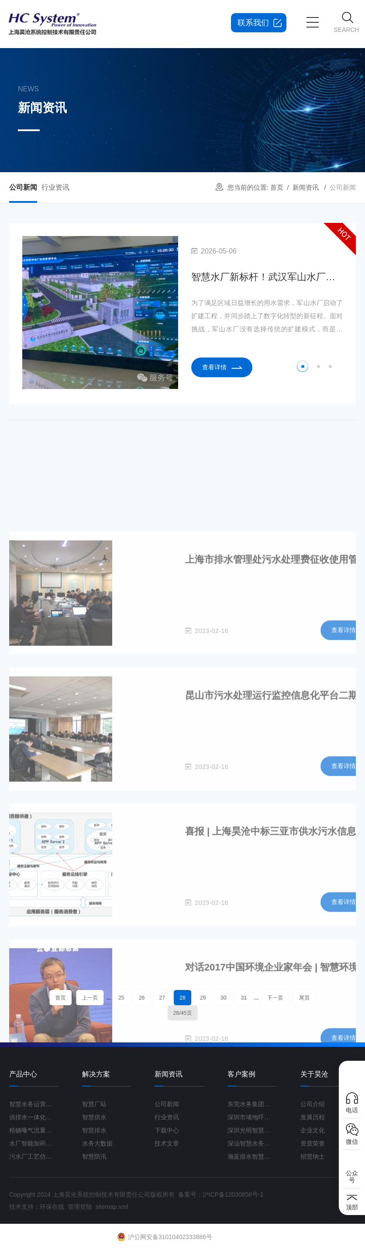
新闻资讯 (306, 187)
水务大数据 (97, 1143)
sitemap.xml (111, 1206)
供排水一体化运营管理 (33, 1117)
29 (197, 999)
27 (167, 999)
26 (153, 999)
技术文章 (167, 1143)
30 (212, 999)
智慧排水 (94, 1130)
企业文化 (312, 1130)
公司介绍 (312, 1104)
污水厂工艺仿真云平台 (33, 1156)
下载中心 (167, 1130)
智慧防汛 (94, 1156)
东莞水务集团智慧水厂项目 (251, 1104)
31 (227, 999)
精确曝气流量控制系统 (33, 1130)
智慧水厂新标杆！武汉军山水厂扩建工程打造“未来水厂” (267, 276)
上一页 (115, 999)
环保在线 (52, 1206)
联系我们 (253, 22)
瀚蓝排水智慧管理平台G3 (251, 1156)
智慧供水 (94, 1117)
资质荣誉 (312, 1143)
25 (138, 999)
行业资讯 (55, 187)
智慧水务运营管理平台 (33, 1104)
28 (182, 999)
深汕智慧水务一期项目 (251, 1143)
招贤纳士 (312, 1156)
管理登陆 (80, 1206)
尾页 (271, 999)
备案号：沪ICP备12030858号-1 (221, 1194)
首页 (276, 187)
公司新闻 (23, 187)
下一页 (250, 999)
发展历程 (312, 1117)
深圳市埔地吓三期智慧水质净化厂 (251, 1117)
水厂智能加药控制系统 (33, 1143)
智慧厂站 (94, 1104)
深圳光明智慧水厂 (251, 1130)
